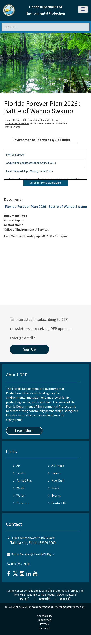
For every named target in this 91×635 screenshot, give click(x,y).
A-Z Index (56, 466)
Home (8, 119)
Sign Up (29, 349)
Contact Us (57, 503)
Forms (54, 473)
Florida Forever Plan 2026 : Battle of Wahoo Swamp (46, 206)
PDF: (24, 598)
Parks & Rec (22, 481)
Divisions (17, 119)
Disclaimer (44, 620)
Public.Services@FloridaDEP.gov (32, 554)
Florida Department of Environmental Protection (55, 607)
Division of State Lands (36, 119)
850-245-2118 (20, 564)
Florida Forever (15, 154)
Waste (19, 488)
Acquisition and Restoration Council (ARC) (31, 163)
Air (16, 466)
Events (54, 495)
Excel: (65, 598)
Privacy (44, 624)
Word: (44, 598)
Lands (18, 473)
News (53, 488)
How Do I (55, 481)
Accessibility (44, 616)
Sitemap (45, 628)
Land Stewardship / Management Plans (29, 171)
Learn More (24, 430)
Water (18, 495)
